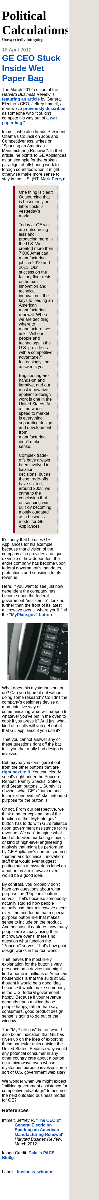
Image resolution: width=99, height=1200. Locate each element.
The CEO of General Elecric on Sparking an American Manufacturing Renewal (38, 1127)
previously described (44, 108)
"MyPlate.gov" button (30, 614)
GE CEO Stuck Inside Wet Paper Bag (31, 68)
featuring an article (21, 99)
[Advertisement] (50, 1185)
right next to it (16, 772)
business (26, 1172)
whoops (45, 1172)
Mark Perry (52, 179)
